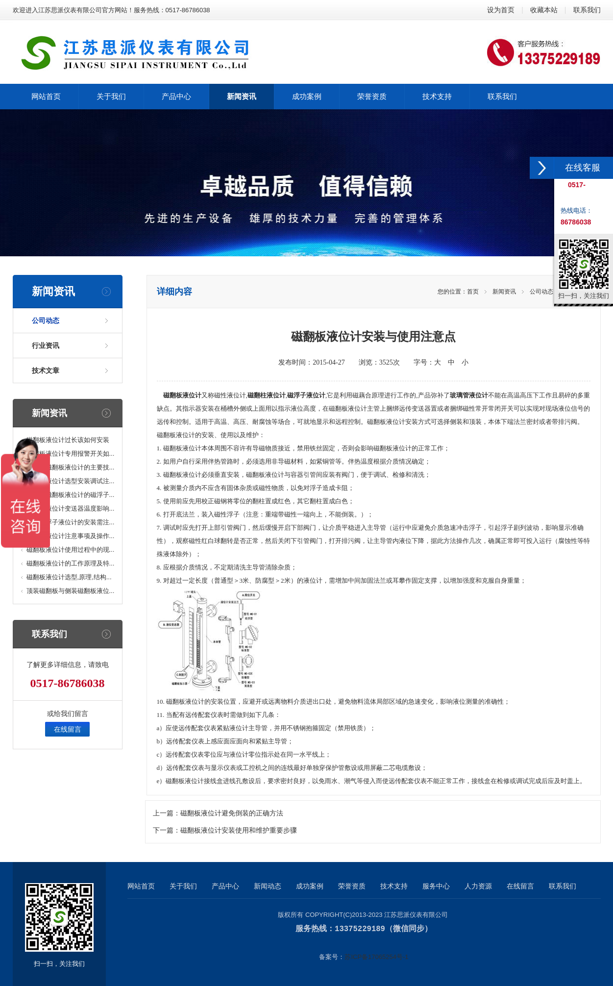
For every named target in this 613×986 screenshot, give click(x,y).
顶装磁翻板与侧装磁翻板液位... (70, 590)
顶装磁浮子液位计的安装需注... (70, 522)
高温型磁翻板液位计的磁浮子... (70, 494)
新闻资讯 (504, 291)
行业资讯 (45, 345)
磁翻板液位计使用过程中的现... (70, 549)
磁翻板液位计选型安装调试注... (70, 481)
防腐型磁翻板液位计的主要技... (70, 467)
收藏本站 (544, 10)
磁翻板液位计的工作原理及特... (70, 563)
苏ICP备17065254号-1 (376, 956)
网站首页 (141, 886)
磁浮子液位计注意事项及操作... (70, 536)
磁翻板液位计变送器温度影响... (70, 508)
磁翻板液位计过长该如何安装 (67, 440)
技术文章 (45, 370)
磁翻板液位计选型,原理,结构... (69, 577)
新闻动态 (267, 886)
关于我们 (183, 886)
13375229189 (360, 928)
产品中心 (225, 886)
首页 (473, 291)
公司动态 (45, 320)
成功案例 (309, 886)
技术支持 (394, 886)
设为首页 (501, 10)
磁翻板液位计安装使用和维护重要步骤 (238, 830)
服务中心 (436, 886)
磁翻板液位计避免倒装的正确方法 (231, 813)
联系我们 (587, 10)
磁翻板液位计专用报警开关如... (70, 453)
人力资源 (478, 886)
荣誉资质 (352, 886)
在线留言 (67, 729)
